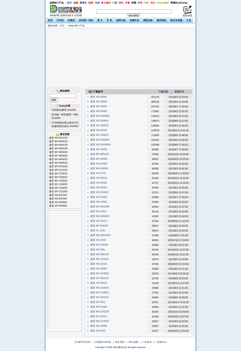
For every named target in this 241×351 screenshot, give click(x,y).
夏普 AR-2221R (99, 264)
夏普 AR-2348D (99, 326)
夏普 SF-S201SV (99, 297)
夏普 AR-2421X (99, 221)
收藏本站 (162, 342)
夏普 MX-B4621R (100, 254)
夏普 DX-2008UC (100, 125)
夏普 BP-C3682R (58, 188)
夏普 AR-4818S (99, 130)
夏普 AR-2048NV (99, 120)
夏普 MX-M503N (99, 168)
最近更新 (120, 342)
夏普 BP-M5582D (58, 155)
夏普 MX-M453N (99, 244)
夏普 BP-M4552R (58, 145)
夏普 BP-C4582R (58, 184)
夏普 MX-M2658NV (101, 144)
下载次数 (163, 91)
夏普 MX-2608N (99, 159)
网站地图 (133, 342)
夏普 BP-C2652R (58, 173)
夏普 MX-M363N (99, 225)
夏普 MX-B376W (58, 198)
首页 (62, 25)
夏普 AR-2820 (98, 330)
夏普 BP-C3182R (58, 191)
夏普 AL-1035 (98, 230)
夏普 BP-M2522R (100, 154)
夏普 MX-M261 (98, 211)
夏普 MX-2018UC (100, 259)
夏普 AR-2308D (99, 201)
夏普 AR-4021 (98, 302)
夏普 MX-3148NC (100, 273)
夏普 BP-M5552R (58, 148)
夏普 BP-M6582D (58, 152)
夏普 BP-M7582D (58, 166)
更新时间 (179, 91)
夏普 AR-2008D (99, 111)
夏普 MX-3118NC (100, 321)
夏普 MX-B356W (58, 202)
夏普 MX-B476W (58, 195)
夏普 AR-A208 (98, 240)
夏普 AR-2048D (99, 197)
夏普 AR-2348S (99, 149)
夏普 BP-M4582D (58, 159)
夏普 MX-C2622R (100, 311)
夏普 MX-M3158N (100, 206)
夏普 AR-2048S (99, 106)
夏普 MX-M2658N (100, 139)
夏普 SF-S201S (99, 316)
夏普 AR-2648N (99, 268)
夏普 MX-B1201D (58, 137)
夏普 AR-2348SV (99, 135)
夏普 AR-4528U (99, 187)
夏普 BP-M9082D (58, 162)
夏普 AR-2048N (99, 101)
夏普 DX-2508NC (100, 192)
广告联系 (147, 342)
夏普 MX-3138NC (100, 292)
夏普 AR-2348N (99, 163)
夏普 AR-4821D (99, 178)
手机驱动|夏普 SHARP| (64, 110)
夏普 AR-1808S (99, 96)
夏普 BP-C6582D (58, 177)
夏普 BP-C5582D (58, 180)
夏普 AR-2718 (98, 173)
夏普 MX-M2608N (100, 116)
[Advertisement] (120, 58)
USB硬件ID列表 (102, 342)
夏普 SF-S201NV (99, 278)
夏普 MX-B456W (58, 205)
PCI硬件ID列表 (82, 342)
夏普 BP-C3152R (58, 170)
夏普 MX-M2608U (100, 216)
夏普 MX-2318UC (100, 287)
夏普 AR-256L (98, 249)
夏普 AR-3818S (99, 182)
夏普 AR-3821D (99, 283)
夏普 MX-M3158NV (101, 235)
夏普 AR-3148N (99, 306)
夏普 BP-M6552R (58, 141)
